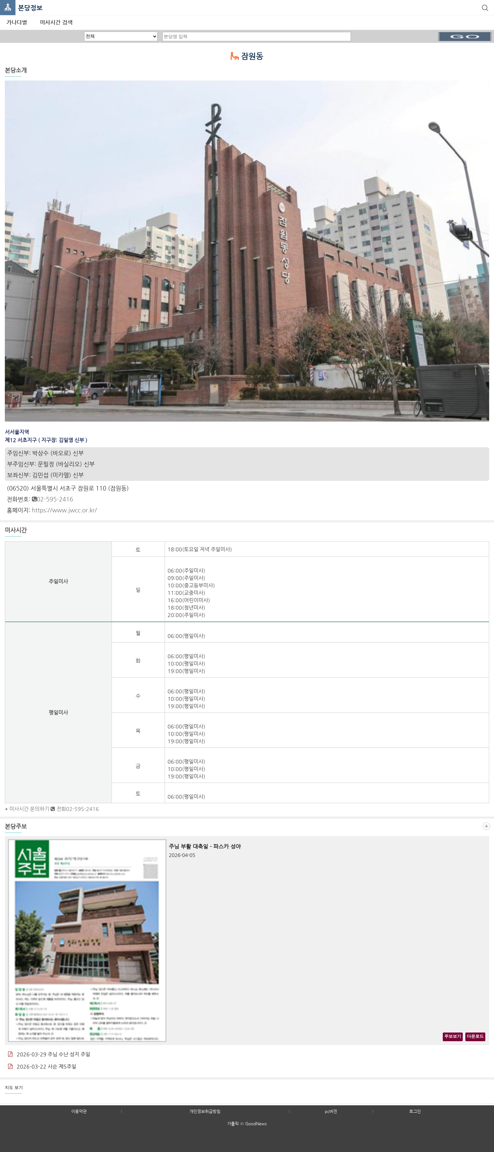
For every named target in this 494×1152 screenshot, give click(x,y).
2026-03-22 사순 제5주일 (42, 1066)
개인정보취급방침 (204, 1111)
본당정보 (30, 8)
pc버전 (331, 1111)
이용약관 (79, 1111)
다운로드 (475, 1036)
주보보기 (452, 1036)
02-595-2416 (52, 499)
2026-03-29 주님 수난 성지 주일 (49, 1054)
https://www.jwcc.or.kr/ (64, 510)
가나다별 (16, 22)
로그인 (415, 1111)
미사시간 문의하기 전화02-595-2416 (54, 809)
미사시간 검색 (56, 22)
